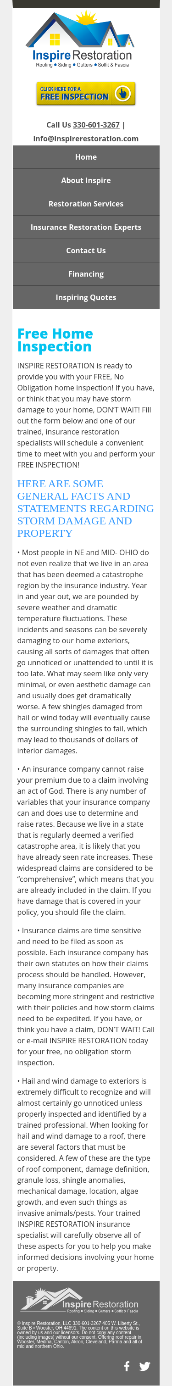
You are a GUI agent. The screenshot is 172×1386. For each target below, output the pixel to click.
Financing (86, 274)
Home (86, 157)
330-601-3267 (96, 125)
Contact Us (86, 250)
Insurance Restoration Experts (86, 227)
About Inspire (86, 180)
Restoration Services (86, 204)
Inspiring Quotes (85, 297)
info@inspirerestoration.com (86, 139)
